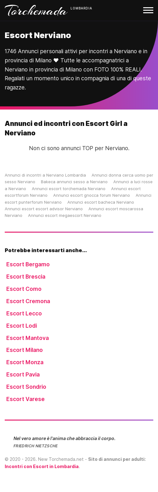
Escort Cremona (28, 301)
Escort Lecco (24, 313)
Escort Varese (25, 399)
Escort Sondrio (26, 386)
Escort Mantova (27, 338)
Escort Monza (24, 362)
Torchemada (36, 10)
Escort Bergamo (28, 264)
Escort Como (24, 289)
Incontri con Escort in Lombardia (42, 466)
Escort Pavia (23, 374)
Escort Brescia (25, 276)
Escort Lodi (21, 325)
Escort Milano (24, 350)
